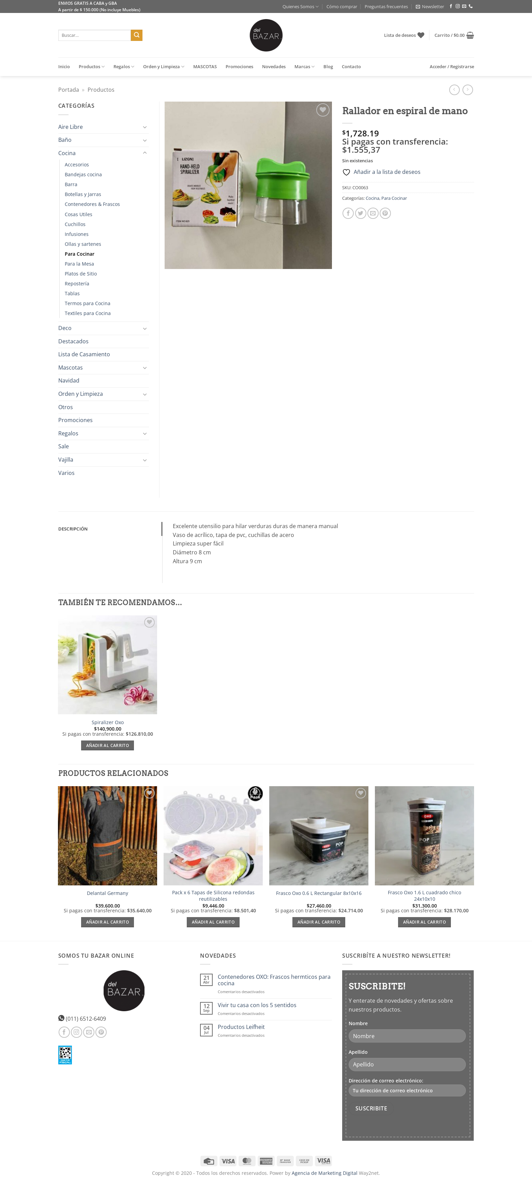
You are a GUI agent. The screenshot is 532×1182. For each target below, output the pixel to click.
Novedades (274, 66)
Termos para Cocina (87, 303)
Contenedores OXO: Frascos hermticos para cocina (274, 980)
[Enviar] (136, 35)
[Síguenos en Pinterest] (101, 1032)
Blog (328, 66)
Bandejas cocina (83, 174)
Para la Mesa (79, 263)
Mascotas (70, 367)
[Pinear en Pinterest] (385, 213)
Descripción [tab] (73, 529)
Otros (65, 407)
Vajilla (65, 459)
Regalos (123, 66)
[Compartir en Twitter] (360, 213)
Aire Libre (70, 127)
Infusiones (77, 234)
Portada (68, 89)
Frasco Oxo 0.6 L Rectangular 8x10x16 (319, 893)
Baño (65, 140)
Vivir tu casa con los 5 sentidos (257, 1005)
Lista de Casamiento (84, 354)
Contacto (351, 66)
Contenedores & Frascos (92, 204)
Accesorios (77, 164)
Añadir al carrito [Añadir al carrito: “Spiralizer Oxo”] (107, 745)
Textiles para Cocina (88, 313)
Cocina (372, 198)
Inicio (64, 66)
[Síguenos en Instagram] (458, 6)
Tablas (72, 293)
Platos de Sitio (81, 273)
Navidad (68, 380)
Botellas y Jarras (83, 194)
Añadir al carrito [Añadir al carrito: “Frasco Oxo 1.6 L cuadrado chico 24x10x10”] (424, 922)
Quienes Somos (301, 6)
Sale (63, 446)
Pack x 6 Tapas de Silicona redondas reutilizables (213, 895)
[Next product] (454, 90)
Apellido (358, 1052)
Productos (92, 66)
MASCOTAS (205, 66)
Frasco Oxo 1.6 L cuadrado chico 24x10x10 (424, 895)
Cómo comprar (341, 6)
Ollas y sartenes (83, 244)
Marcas (304, 66)
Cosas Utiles (78, 214)
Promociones (239, 66)
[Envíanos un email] (464, 6)
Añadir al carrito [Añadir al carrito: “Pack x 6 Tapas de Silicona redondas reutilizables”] (213, 922)
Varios (66, 473)
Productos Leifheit (241, 1027)
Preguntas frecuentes (386, 6)
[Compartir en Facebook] (348, 213)
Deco (65, 328)
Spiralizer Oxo (108, 722)
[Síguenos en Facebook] (451, 6)
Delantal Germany (107, 893)
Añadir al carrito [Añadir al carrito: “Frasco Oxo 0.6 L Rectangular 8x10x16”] (319, 922)
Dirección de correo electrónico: (407, 1086)
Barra (71, 184)
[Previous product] (467, 90)
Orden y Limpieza (163, 66)
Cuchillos (75, 224)
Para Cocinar (394, 198)
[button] (430, 6)
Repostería (77, 283)
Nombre (358, 1023)
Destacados (73, 341)
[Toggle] (145, 127)
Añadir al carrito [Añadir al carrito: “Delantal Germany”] (107, 922)
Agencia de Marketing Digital (325, 1173)
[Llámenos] (471, 6)
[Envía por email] (373, 213)
